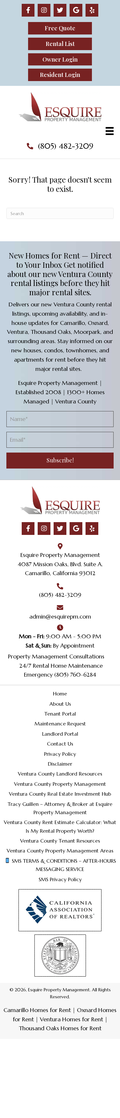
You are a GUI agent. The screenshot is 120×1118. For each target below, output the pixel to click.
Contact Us (60, 743)
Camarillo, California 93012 (60, 573)
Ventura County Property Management (60, 784)
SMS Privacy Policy (60, 879)
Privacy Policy (60, 754)
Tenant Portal (60, 713)
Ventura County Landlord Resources (60, 773)
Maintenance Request (60, 723)
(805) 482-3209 (65, 146)
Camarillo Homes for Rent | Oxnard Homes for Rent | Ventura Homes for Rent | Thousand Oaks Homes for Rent (60, 1019)
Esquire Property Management (60, 555)
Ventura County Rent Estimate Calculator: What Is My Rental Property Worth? (60, 826)
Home (60, 693)
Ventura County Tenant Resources (60, 840)
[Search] (60, 213)
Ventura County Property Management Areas (60, 850)
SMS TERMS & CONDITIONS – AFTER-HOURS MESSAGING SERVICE (60, 865)
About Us (60, 704)
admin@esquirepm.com (60, 616)
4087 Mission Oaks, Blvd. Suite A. (60, 564)
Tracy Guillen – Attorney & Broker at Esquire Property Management (60, 808)
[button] (28, 10)
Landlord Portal (60, 734)
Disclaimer (60, 764)
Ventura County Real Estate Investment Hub (60, 794)
